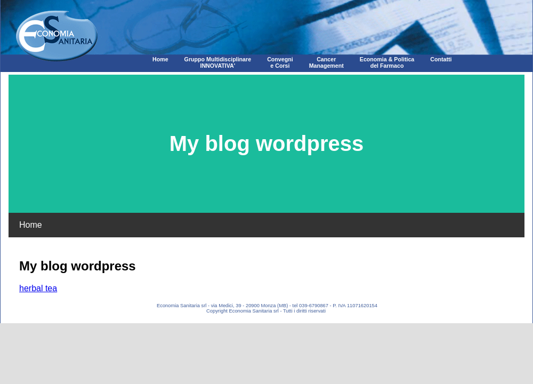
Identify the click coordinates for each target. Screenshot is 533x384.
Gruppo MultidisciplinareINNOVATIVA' (218, 62)
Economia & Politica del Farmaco (387, 62)
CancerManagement (326, 62)
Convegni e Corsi (280, 62)
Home (160, 59)
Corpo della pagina (266, 184)
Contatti (440, 59)
